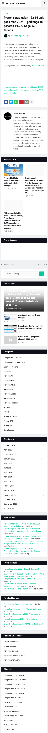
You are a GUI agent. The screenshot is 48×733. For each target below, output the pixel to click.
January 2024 (24, 490)
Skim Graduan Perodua (13, 702)
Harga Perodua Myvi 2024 (14, 684)
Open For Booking (24, 367)
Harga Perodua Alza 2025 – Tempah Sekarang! (22, 619)
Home (6, 13)
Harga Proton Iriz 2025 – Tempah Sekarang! (21, 569)
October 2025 (24, 445)
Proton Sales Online (11, 642)
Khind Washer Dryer (11, 711)
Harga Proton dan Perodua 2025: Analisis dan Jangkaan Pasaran (30, 327)
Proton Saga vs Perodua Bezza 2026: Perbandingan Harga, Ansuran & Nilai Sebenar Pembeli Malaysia (22, 551)
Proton (24, 412)
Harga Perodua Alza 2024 (14, 693)
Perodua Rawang (11, 651)
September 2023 (24, 504)
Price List (24, 407)
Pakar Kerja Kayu (11, 707)
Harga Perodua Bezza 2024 (15, 680)
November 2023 (24, 495)
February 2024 (24, 486)
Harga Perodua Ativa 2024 (14, 689)
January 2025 (24, 459)
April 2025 (24, 450)
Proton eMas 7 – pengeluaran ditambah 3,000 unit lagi (29, 338)
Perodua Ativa (24, 385)
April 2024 (24, 477)
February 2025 (24, 454)
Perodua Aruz (24, 380)
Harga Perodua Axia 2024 (14, 675)
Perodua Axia (24, 389)
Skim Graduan (24, 430)
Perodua (24, 371)
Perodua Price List (24, 403)
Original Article (37, 65)
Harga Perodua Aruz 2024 (14, 698)
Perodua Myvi (24, 398)
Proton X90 (24, 425)
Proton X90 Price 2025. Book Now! (17, 589)
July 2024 (24, 463)
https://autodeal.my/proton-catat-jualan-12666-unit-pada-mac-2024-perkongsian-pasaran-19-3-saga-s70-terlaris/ (24, 90)
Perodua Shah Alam (12, 660)
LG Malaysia (9, 729)
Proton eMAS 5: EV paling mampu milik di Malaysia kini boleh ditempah (12, 182)
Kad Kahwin (8, 720)
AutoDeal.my (19, 113)
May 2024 (24, 472)
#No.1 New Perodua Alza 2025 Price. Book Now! (23, 614)
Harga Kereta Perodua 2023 (24, 358)
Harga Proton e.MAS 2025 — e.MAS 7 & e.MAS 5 (23, 579)
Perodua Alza (24, 376)
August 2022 (24, 508)
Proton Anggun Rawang (13, 716)
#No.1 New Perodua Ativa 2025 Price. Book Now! (23, 624)
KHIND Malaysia (10, 725)
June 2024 (24, 468)
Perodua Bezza (24, 394)
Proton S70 (24, 421)
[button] (3, 3)
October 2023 (24, 499)
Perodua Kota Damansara (14, 655)
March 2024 (24, 481)
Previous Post (8, 264)
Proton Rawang (10, 646)
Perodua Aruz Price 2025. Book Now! (18, 604)
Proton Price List (24, 416)
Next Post (41, 264)
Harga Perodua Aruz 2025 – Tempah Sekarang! (22, 609)
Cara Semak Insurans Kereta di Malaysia (29, 316)
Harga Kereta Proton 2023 (24, 362)
